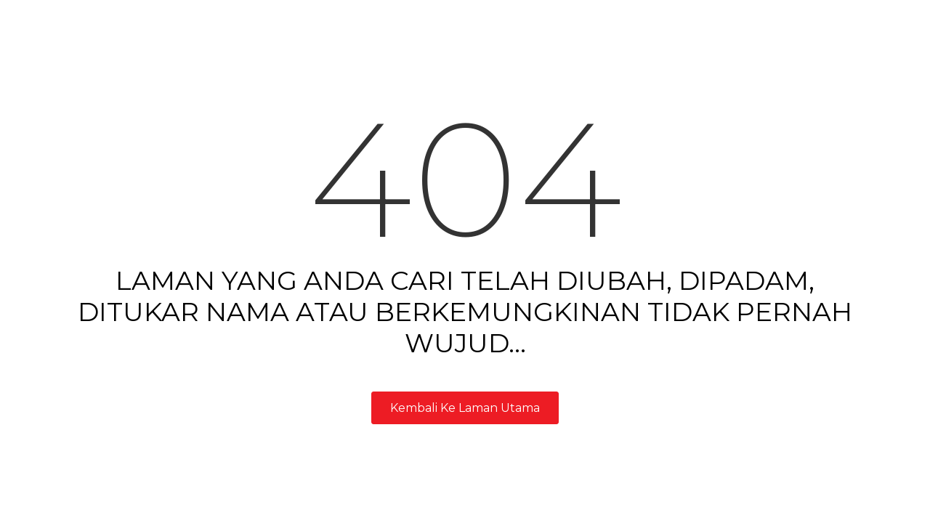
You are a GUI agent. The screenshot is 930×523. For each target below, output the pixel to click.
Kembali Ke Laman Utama (465, 408)
